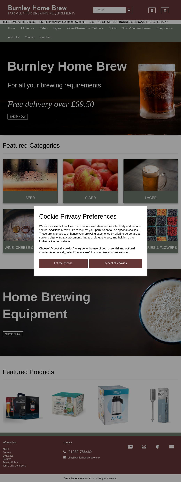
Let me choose (63, 263)
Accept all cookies (116, 263)
